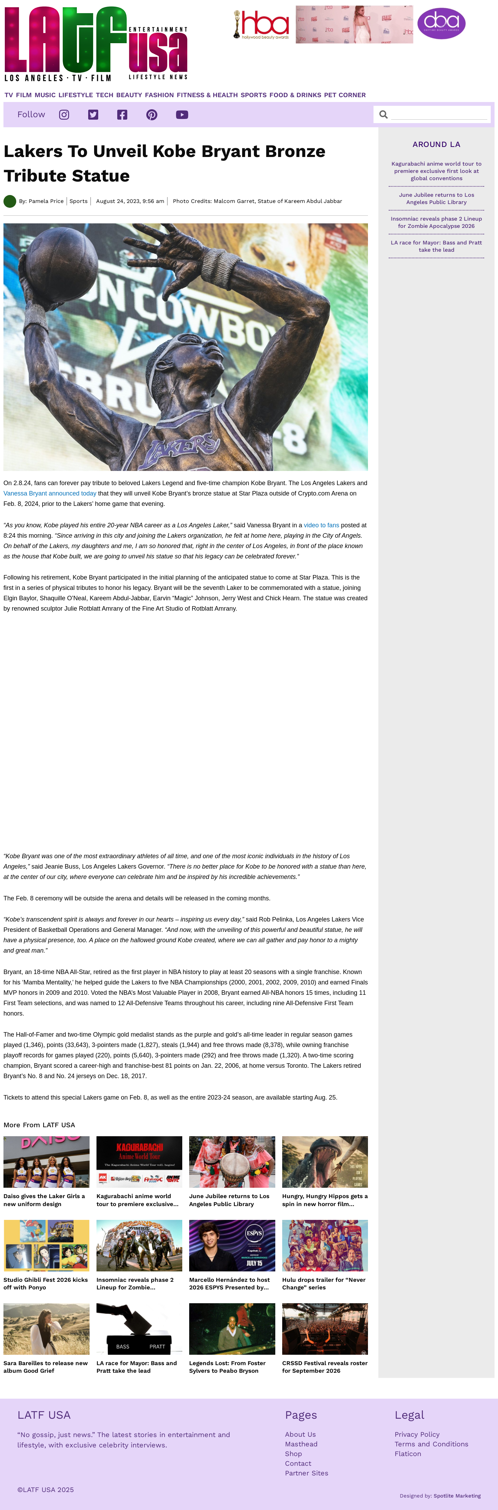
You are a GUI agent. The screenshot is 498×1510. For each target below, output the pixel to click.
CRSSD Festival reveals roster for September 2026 (325, 1367)
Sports (254, 95)
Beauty (129, 95)
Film (24, 95)
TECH (104, 95)
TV (8, 95)
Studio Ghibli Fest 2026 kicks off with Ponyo (45, 1283)
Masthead (301, 1444)
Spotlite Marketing (457, 1496)
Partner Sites (307, 1473)
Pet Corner (345, 95)
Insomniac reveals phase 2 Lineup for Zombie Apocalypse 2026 (135, 1283)
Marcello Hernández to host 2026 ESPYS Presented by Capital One (229, 1283)
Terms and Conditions (432, 1444)
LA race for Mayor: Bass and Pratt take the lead (136, 1367)
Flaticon (408, 1453)
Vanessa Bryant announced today (49, 493)
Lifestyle (75, 95)
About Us (300, 1434)
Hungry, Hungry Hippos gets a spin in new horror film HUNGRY (325, 1200)
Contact (298, 1463)
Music (45, 95)
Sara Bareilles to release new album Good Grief (45, 1367)
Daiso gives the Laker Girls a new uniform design (44, 1200)
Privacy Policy (417, 1434)
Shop (293, 1453)
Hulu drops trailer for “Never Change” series (324, 1283)
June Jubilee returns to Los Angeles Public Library (229, 1200)
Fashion (159, 95)
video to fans (321, 525)
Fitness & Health (207, 95)
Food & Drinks (295, 95)
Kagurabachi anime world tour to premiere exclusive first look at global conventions (134, 1200)
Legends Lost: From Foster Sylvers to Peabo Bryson (227, 1367)
